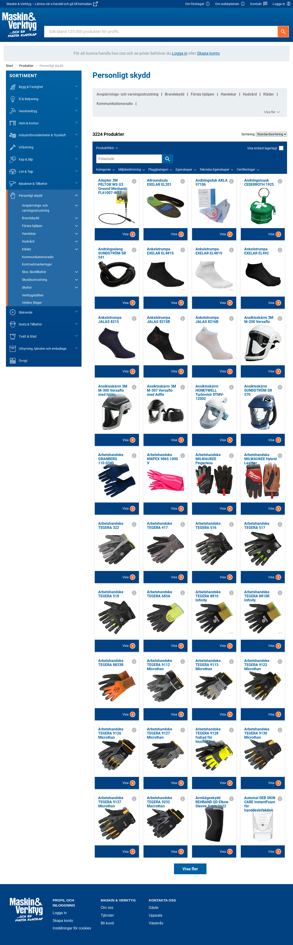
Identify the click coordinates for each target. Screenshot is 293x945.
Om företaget (197, 4)
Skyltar (27, 287)
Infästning (21, 147)
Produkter (26, 66)
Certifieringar (246, 169)
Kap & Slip (21, 159)
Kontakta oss (162, 900)
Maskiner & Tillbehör (28, 183)
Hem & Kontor (24, 123)
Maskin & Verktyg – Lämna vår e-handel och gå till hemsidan (52, 4)
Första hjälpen (32, 226)
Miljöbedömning (129, 169)
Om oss (107, 907)
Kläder (26, 249)
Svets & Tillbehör (25, 324)
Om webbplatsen (230, 4)
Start (9, 66)
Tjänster (107, 915)
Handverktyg (23, 111)
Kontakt (258, 4)
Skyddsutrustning (34, 279)
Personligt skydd (25, 195)
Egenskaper (184, 169)
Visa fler (272, 112)
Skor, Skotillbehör (34, 272)
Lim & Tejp (21, 171)
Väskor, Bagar (32, 302)
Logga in (60, 913)
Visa (128, 234)
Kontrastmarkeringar (37, 264)
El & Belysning (23, 99)
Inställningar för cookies (72, 928)
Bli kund (107, 923)
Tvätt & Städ (22, 336)
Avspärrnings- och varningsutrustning (35, 208)
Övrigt (18, 361)
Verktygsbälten (32, 295)
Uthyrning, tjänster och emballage (37, 348)
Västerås (156, 923)
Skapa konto (63, 921)
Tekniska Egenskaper (214, 169)
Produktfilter (105, 148)
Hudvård (28, 241)
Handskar (29, 233)
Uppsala (155, 915)
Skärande (20, 312)
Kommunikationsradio (38, 257)
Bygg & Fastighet (26, 87)
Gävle (153, 907)
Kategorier (103, 169)
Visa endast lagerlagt (265, 148)
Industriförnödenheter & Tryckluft (37, 135)
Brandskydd (30, 218)
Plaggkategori (158, 169)
